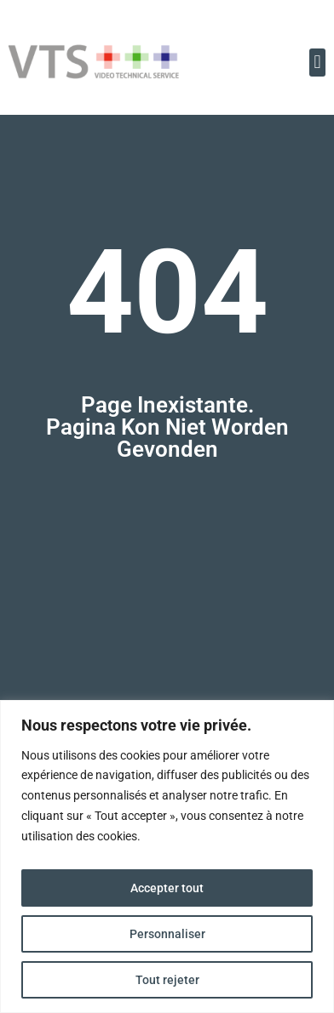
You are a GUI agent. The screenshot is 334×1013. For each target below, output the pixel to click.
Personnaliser (167, 934)
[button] (317, 62)
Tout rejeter (167, 980)
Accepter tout (167, 888)
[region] (167, 856)
